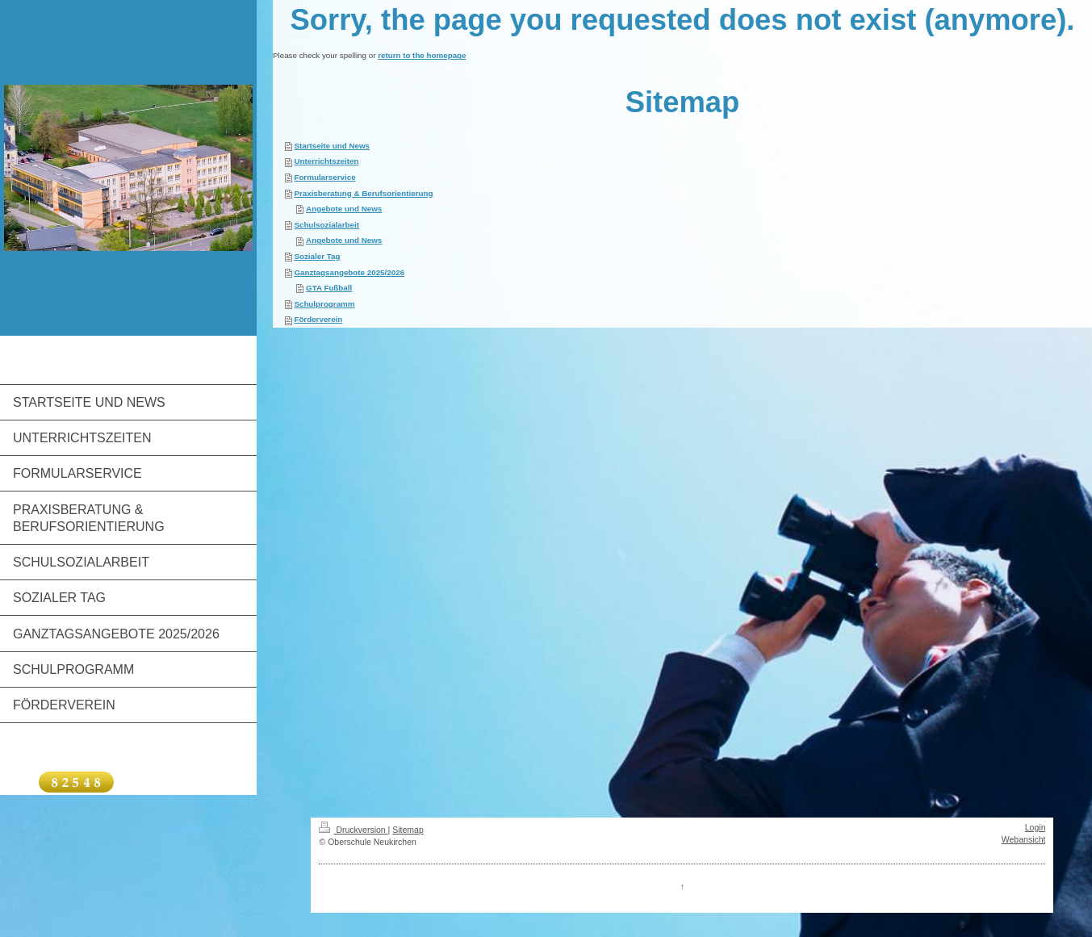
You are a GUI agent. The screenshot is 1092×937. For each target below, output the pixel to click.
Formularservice (324, 177)
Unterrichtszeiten (326, 161)
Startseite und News (332, 145)
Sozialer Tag (317, 256)
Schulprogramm (324, 303)
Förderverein (318, 319)
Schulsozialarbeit (326, 224)
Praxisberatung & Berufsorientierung (363, 193)
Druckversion (353, 830)
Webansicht (1024, 839)
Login (1035, 827)
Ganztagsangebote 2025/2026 (349, 272)
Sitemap (408, 830)
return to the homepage (422, 55)
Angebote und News (344, 208)
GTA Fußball (329, 287)
